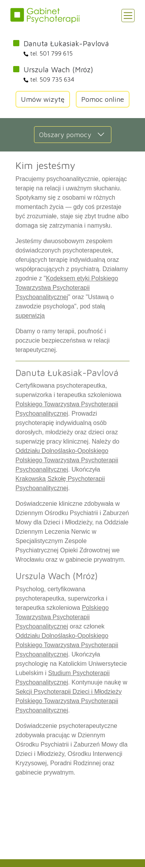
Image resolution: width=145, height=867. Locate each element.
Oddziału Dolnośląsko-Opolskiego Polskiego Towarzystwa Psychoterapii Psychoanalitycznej (66, 460)
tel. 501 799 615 (48, 53)
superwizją (30, 315)
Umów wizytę (43, 99)
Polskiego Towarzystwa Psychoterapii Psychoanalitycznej (62, 617)
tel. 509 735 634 (49, 79)
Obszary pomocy (65, 135)
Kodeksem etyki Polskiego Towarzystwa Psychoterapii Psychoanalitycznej (66, 287)
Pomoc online (102, 99)
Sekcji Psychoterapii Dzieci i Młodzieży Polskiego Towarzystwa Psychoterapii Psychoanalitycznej (68, 701)
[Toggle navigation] (128, 15)
